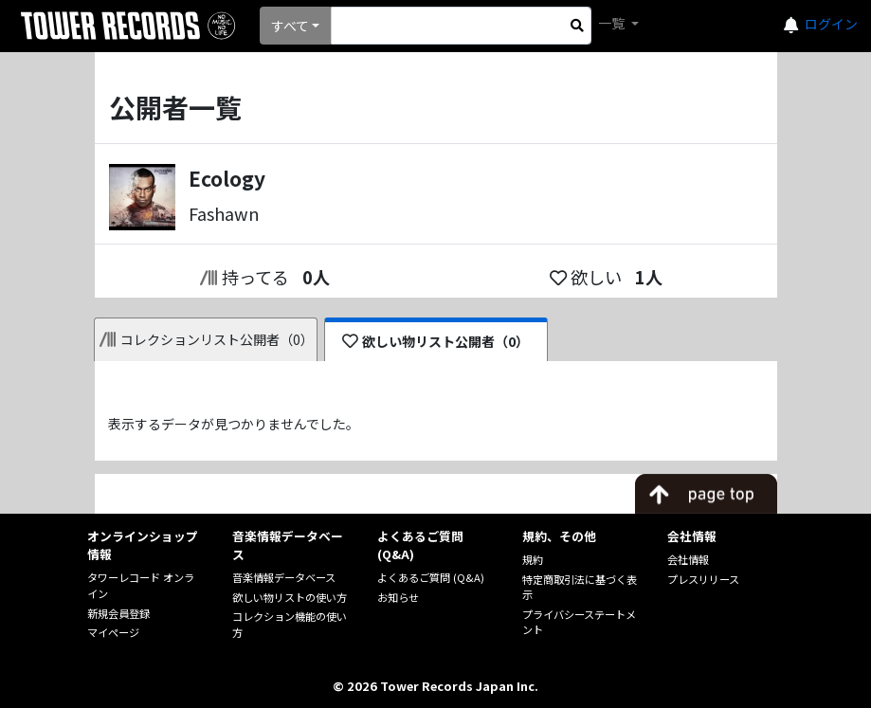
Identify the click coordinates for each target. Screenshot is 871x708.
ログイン (831, 23)
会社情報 (688, 559)
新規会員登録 (118, 613)
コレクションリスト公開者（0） (207, 339)
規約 (532, 559)
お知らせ (398, 597)
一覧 (612, 22)
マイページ (113, 632)
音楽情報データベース (284, 577)
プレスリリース (703, 579)
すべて (290, 25)
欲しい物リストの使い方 (289, 597)
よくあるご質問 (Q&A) (430, 577)
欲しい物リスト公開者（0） (435, 341)
